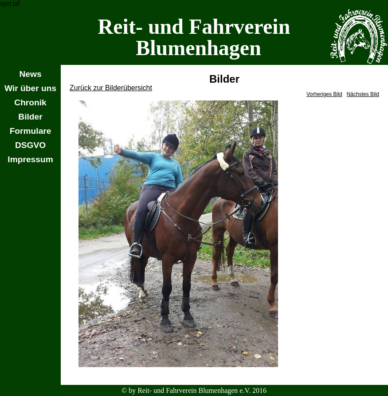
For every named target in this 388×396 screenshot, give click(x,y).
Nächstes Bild (363, 94)
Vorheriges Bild (324, 94)
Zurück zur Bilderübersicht (111, 88)
